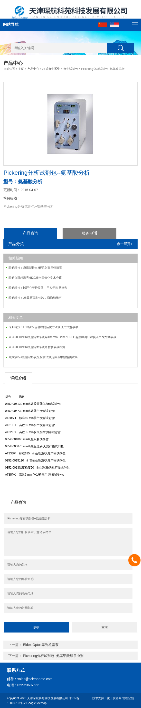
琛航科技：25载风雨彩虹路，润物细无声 (35, 298)
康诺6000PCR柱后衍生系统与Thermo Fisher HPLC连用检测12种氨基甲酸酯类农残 (62, 337)
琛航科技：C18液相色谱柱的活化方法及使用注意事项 (43, 327)
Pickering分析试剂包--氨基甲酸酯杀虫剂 (53, 656)
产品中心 (33, 69)
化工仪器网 (114, 698)
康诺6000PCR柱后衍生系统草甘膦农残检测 (37, 347)
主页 (21, 69)
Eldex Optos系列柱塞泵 (40, 645)
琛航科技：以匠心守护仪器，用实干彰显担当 (38, 288)
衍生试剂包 (70, 69)
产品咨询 (30, 233)
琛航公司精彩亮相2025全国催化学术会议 (35, 277)
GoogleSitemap (36, 703)
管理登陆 (128, 698)
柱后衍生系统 (51, 69)
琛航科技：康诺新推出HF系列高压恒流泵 (35, 267)
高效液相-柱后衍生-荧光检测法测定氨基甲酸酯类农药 (43, 357)
